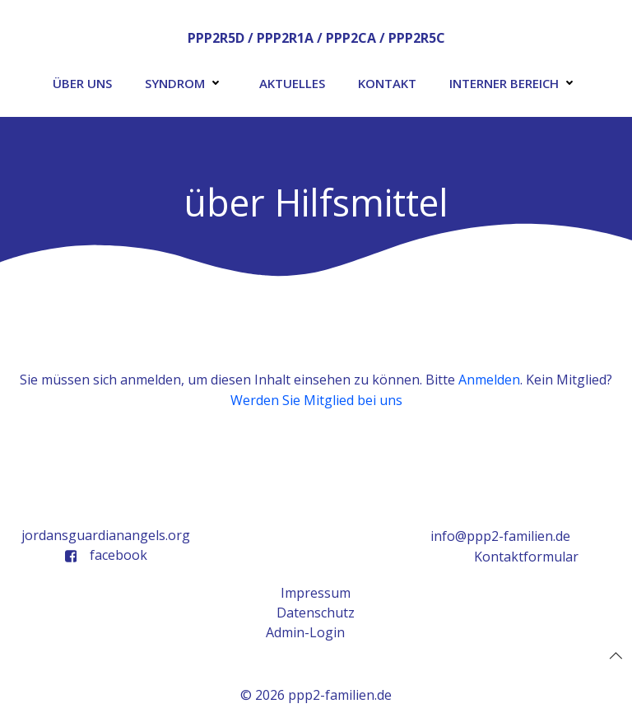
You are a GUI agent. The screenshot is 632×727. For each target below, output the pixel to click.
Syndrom (185, 83)
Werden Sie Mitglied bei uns (316, 400)
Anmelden (489, 379)
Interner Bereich (514, 83)
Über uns (82, 83)
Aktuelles (292, 83)
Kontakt (387, 83)
